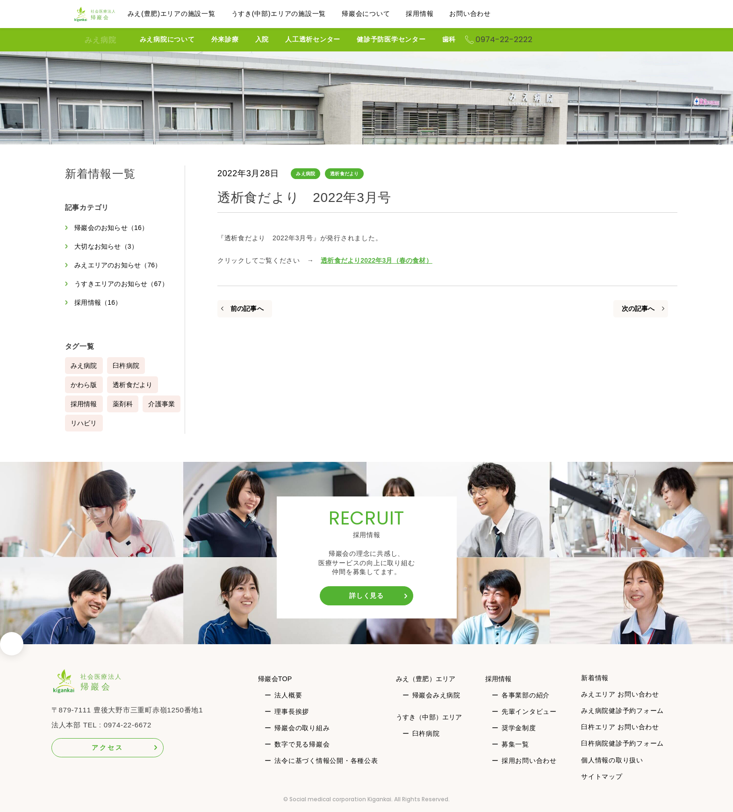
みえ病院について (202, 39)
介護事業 (84, 423)
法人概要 (288, 695)
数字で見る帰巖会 (302, 744)
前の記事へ (247, 308)
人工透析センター (347, 39)
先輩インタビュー (530, 711)
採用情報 (437, 13)
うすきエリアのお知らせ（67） (124, 283)
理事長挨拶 (291, 711)
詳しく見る (366, 595)
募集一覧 (516, 744)
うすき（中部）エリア (432, 717)
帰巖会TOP (276, 679)
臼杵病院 (127, 365)
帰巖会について (383, 13)
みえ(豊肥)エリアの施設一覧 (189, 13)
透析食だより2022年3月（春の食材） (379, 260)
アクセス (107, 747)
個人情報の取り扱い (613, 760)
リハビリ (127, 423)
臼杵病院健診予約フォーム (623, 743)
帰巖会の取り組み (302, 728)
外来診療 (259, 39)
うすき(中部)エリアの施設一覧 (296, 13)
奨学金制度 (520, 728)
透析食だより (346, 173)
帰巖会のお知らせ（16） (113, 227)
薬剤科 (124, 404)
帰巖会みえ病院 (436, 695)
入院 (297, 39)
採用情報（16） (100, 302)
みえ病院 (100, 40)
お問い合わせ (487, 13)
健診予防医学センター (425, 39)
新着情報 (595, 678)
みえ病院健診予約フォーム (623, 710)
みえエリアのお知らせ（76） (120, 265)
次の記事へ (638, 308)
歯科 (484, 39)
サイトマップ (602, 776)
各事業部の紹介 (527, 695)
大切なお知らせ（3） (108, 246)
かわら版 (84, 384)
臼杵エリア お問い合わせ (621, 727)
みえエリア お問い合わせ (621, 694)
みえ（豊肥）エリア (428, 679)
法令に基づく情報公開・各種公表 (326, 760)
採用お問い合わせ (530, 760)
